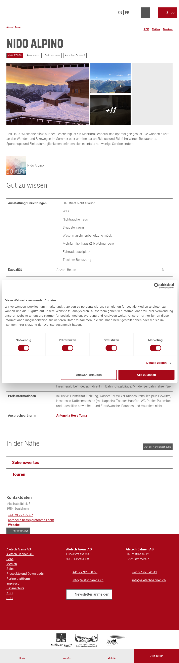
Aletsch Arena (13, 27)
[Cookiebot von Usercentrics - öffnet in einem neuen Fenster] (156, 286)
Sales (10, 569)
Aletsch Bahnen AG (20, 554)
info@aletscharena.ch (88, 580)
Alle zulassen (146, 375)
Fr (127, 12)
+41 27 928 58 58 (85, 572)
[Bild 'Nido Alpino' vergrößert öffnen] (16, 165)
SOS (9, 598)
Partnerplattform (18, 579)
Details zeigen (156, 362)
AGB (9, 593)
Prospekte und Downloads (25, 574)
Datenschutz (15, 588)
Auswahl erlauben (89, 375)
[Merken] (168, 27)
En (120, 12)
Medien (11, 564)
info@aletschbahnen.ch (149, 580)
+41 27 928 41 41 (144, 572)
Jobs (9, 559)
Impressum (14, 583)
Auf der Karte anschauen (157, 446)
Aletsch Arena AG (18, 549)
